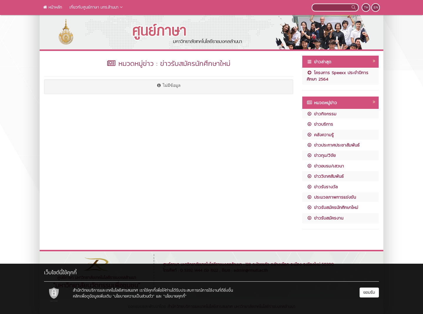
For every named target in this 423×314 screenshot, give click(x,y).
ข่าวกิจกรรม (321, 113)
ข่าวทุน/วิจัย (321, 155)
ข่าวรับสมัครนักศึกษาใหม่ (332, 207)
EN (376, 7)
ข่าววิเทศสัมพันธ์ (325, 176)
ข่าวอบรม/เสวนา (325, 165)
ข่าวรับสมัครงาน (325, 218)
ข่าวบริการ (320, 124)
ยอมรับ (369, 292)
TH (366, 7)
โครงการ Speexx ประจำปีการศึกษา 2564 (337, 75)
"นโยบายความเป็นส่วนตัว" (134, 296)
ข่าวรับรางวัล (322, 186)
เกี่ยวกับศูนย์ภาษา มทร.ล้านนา (96, 7)
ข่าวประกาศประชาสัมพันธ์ (333, 145)
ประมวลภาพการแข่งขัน (331, 197)
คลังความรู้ (320, 134)
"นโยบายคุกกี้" (175, 296)
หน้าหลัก (52, 7)
